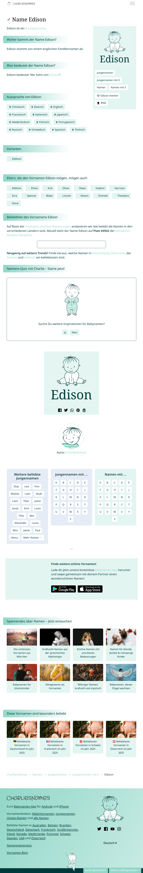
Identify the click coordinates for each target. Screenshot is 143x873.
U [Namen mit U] (100, 593)
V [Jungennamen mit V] (63, 593)
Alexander (20, 604)
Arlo (50, 188)
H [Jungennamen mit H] (71, 571)
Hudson (100, 188)
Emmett (103, 195)
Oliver (65, 188)
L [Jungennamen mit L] (63, 578)
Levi (26, 567)
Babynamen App (106, 651)
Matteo (15, 575)
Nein (74, 413)
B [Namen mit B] (107, 564)
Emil (26, 589)
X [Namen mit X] (122, 593)
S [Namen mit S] (121, 586)
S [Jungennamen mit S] (77, 586)
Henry (14, 619)
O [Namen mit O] (129, 578)
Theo (26, 582)
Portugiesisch (65, 122)
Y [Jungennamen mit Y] (85, 593)
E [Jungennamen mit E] (85, 564)
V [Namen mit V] (107, 593)
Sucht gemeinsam (95, 870)
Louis (37, 589)
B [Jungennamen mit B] (63, 564)
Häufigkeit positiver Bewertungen (48, 226)
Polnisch (42, 122)
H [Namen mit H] (115, 571)
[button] (48, 461)
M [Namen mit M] (115, 578)
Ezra (14, 195)
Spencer (31, 195)
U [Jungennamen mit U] (56, 593)
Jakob (26, 611)
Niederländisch (19, 122)
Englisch (56, 106)
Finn (36, 567)
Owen (82, 188)
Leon (15, 582)
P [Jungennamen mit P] (56, 586)
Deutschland (100, 334)
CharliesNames (76, 534)
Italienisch (39, 114)
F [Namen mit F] (100, 571)
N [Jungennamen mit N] (78, 578)
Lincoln (66, 195)
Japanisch (61, 114)
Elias (16, 567)
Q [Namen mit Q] (107, 586)
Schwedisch (36, 129)
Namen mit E (118, 87)
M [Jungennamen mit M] (70, 578)
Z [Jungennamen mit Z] (70, 600)
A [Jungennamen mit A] (56, 564)
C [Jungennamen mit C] (70, 564)
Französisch (17, 114)
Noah (39, 575)
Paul (37, 611)
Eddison (16, 158)
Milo (15, 611)
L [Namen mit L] (107, 578)
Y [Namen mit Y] (129, 593)
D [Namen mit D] (122, 564)
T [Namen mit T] (129, 586)
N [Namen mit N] (122, 578)
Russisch (15, 129)
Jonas (15, 589)
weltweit (29, 339)
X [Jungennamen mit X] (78, 593)
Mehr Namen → (32, 619)
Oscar (15, 203)
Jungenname (36, 28)
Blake (49, 195)
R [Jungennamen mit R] (70, 586)
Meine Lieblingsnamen (124, 870)
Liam (27, 575)
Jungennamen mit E (108, 80)
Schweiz (12, 339)
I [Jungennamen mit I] (77, 571)
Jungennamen (105, 72)
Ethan (34, 188)
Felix (21, 597)
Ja (65, 413)
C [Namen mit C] (114, 564)
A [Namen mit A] (100, 564)
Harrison (119, 188)
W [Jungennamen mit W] (70, 593)
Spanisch (58, 129)
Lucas (35, 604)
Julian (37, 582)
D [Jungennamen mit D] (78, 564)
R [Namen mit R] (114, 586)
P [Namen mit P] (100, 586)
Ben (32, 597)
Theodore (123, 195)
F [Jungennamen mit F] (56, 571)
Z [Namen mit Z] (114, 600)
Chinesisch (17, 106)
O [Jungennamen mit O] (85, 578)
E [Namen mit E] (129, 564)
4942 (101, 103)
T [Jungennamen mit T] (85, 586)
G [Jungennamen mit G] (63, 571)
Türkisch (78, 129)
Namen (101, 87)
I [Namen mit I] (121, 571)
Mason (85, 195)
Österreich (118, 334)
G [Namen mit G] (107, 571)
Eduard (54, 75)
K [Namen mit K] (100, 578)
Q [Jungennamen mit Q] (63, 586)
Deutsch (37, 106)
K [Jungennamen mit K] (56, 578)
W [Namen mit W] (115, 593)
